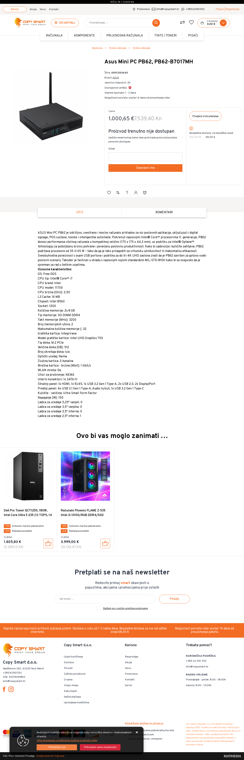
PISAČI (193, 36)
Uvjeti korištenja (73, 656)
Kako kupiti (70, 691)
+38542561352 (195, 9)
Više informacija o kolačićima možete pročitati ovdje (67, 740)
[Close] (57, 747)
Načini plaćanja (72, 697)
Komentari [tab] (164, 212)
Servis (15, 9)
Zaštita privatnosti (75, 674)
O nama (68, 679)
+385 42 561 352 (196, 661)
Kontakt (54, 9)
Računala (54, 36)
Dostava (69, 662)
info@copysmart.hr (168, 9)
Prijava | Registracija (227, 9)
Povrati (68, 668)
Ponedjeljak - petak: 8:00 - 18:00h (206, 679)
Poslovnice (143, 9)
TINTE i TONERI (165, 36)
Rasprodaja (131, 656)
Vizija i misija (71, 685)
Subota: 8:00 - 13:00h (198, 685)
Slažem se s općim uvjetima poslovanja (125, 608)
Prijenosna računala (124, 36)
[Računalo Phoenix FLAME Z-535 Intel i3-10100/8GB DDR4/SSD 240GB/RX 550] (105, 543)
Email (111, 148)
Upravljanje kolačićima (76, 702)
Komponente (84, 36)
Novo (43, 9)
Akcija (33, 9)
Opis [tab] (79, 212)
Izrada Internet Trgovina (50, 756)
